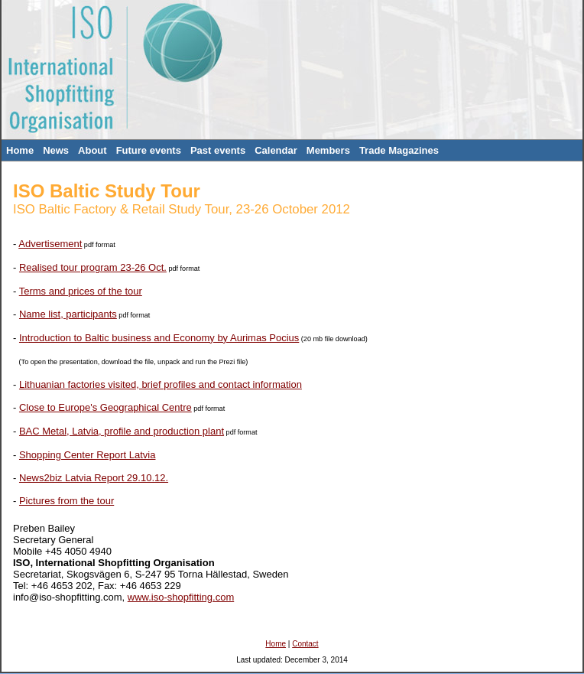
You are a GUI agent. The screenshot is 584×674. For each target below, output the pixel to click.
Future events (148, 150)
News (56, 150)
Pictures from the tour (66, 500)
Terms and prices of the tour (80, 291)
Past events (217, 150)
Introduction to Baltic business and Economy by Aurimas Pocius (159, 338)
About (92, 150)
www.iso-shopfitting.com (181, 597)
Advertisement (50, 243)
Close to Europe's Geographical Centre (105, 407)
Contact (305, 644)
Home (20, 150)
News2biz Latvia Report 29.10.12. (93, 478)
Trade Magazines (399, 150)
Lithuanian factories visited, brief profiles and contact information (160, 384)
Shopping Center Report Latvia (87, 455)
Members (328, 150)
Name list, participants (68, 314)
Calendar (276, 150)
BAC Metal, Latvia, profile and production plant (121, 431)
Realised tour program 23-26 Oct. (93, 267)
